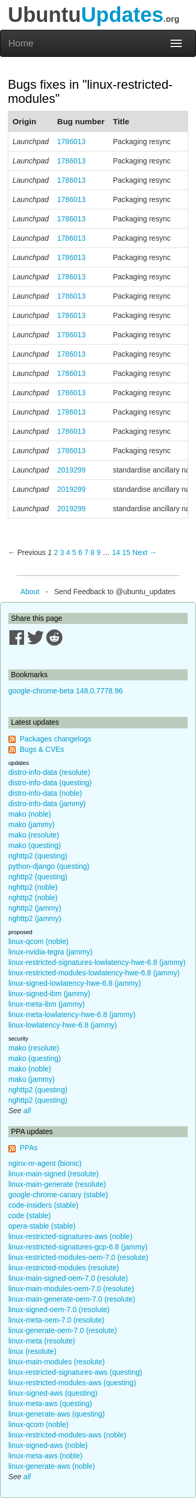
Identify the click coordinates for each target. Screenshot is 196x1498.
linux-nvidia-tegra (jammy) (50, 952)
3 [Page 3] (62, 552)
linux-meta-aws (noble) (45, 1456)
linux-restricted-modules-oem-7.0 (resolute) (78, 1257)
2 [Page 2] (56, 552)
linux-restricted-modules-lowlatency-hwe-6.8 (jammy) (94, 973)
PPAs (29, 1147)
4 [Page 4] (68, 552)
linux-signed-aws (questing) (52, 1393)
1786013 (71, 141)
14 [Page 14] (116, 552)
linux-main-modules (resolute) (56, 1362)
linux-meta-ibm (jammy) (46, 1004)
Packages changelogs (55, 739)
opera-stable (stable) (41, 1226)
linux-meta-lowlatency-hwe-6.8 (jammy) (72, 1014)
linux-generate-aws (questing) (56, 1414)
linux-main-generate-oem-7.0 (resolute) (71, 1299)
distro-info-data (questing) (50, 783)
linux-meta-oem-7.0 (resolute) (56, 1320)
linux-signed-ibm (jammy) (49, 993)
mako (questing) (34, 845)
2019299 (71, 470)
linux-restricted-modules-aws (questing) (72, 1382)
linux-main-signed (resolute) (53, 1174)
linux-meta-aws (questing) (50, 1403)
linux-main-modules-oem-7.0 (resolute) (71, 1288)
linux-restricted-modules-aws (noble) (67, 1435)
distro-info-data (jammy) (47, 803)
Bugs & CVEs (42, 749)
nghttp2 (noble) (32, 887)
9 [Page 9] (99, 552)
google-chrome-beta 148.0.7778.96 (65, 691)
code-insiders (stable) (43, 1205)
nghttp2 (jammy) (34, 908)
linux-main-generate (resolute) (57, 1184)
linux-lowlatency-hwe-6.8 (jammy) (62, 1025)
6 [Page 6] (80, 552)
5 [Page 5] (74, 552)
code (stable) (29, 1215)
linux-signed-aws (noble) (48, 1445)
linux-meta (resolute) (41, 1341)
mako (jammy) (31, 824)
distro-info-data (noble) (45, 793)
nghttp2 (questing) (37, 856)
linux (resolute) (32, 1351)
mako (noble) (29, 814)
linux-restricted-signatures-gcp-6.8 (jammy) (77, 1247)
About (30, 591)
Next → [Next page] (144, 552)
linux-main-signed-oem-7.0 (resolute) (68, 1278)
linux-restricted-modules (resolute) (63, 1268)
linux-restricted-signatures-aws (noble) (70, 1236)
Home (20, 43)
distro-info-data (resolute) (49, 772)
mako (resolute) (33, 835)
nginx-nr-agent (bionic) (45, 1163)
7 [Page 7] (86, 552)
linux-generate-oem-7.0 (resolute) (62, 1330)
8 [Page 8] (92, 552)
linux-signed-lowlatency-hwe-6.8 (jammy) (74, 983)
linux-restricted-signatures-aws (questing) (75, 1372)
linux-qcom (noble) (38, 941)
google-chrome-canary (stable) (58, 1194)
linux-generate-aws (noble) (51, 1466)
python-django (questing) (48, 866)
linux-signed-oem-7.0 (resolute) (59, 1309)
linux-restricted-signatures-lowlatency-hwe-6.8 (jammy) (97, 962)
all (27, 1110)
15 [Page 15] (126, 552)
